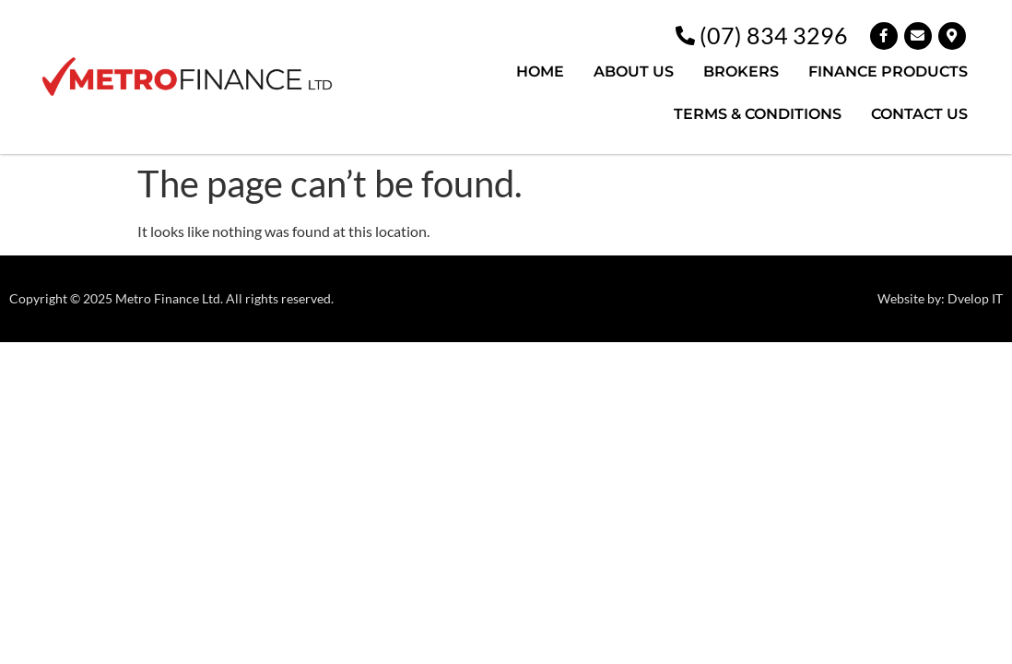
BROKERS (741, 71)
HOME (540, 71)
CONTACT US (919, 114)
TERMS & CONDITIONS (757, 114)
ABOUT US (634, 71)
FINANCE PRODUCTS (888, 71)
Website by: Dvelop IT (940, 298)
